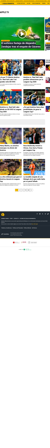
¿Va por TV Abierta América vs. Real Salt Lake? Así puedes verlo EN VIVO (9, 79)
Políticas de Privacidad (18, 228)
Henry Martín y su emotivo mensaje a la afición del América (9, 148)
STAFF (11, 218)
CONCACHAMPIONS (36, 3)
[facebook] (37, 214)
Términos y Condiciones (6, 228)
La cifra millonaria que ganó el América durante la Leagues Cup (10, 179)
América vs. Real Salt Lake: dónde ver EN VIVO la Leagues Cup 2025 (10, 109)
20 (28, 190)
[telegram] (45, 214)
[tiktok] (48, 214)
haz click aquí (35, 224)
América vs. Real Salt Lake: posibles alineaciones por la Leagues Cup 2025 (33, 79)
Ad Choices (34, 228)
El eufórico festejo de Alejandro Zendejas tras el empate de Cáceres (21, 44)
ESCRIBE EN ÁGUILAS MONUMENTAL (28, 218)
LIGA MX (28, 3)
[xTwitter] (42, 214)
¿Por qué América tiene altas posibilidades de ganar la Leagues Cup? (33, 109)
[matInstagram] (40, 214)
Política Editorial (27, 228)
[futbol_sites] (5, 234)
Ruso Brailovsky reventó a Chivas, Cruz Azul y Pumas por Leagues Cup (32, 148)
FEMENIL (44, 3)
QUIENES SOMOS (5, 218)
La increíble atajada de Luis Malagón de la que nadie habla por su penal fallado (34, 179)
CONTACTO (16, 218)
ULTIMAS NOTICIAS (21, 3)
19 (25, 190)
